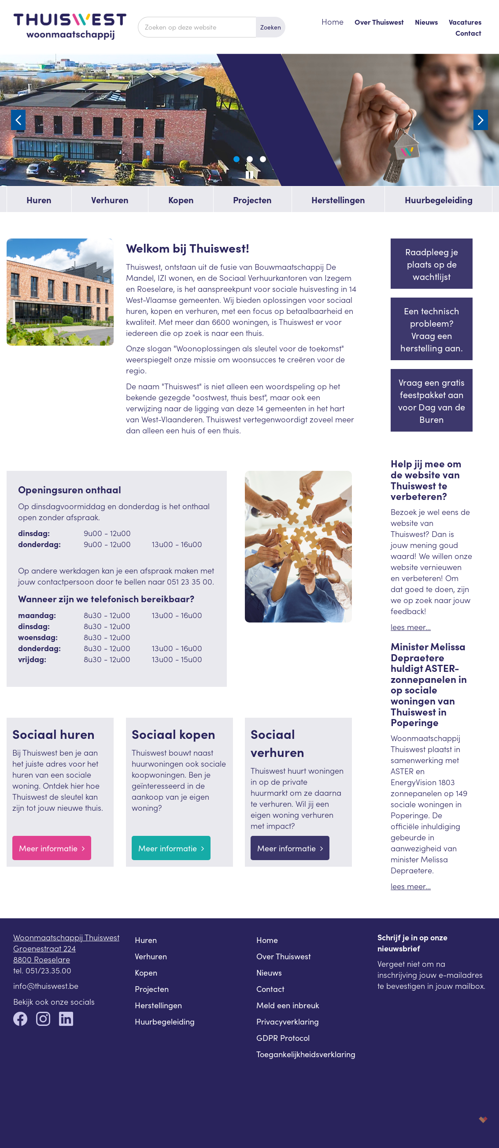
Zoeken (270, 26)
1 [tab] (236, 159)
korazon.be (469, 1119)
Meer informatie (52, 848)
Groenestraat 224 (44, 948)
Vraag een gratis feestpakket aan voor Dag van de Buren (431, 400)
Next (480, 120)
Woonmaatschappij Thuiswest (66, 937)
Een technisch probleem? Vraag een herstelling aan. (431, 329)
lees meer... (411, 626)
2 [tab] (249, 159)
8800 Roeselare (41, 959)
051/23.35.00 (48, 970)
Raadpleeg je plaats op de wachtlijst (431, 263)
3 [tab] (263, 159)
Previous (18, 120)
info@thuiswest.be (45, 985)
